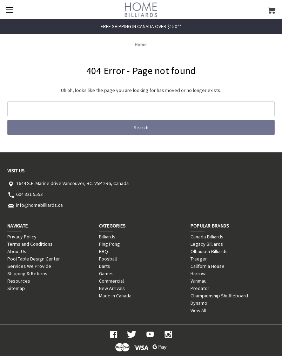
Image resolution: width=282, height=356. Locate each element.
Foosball (108, 259)
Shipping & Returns (27, 273)
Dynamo (198, 303)
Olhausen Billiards (209, 251)
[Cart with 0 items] (271, 10)
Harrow (198, 273)
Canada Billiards (206, 236)
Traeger (198, 259)
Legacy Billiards (206, 244)
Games (106, 273)
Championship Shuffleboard (219, 295)
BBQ (103, 251)
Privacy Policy (21, 236)
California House (207, 266)
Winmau (198, 281)
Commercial (111, 281)
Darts (104, 266)
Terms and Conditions (30, 244)
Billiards (107, 236)
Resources (18, 281)
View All (198, 310)
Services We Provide (29, 266)
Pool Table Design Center (33, 259)
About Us (16, 251)
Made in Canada (115, 295)
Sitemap (16, 288)
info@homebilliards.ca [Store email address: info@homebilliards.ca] (39, 205)
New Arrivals (112, 288)
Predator (199, 288)
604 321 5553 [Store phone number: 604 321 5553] (29, 194)
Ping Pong (109, 244)
